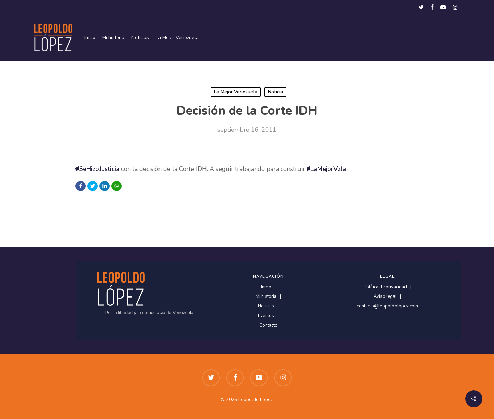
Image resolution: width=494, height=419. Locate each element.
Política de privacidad (385, 287)
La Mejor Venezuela (235, 92)
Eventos (266, 316)
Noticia (275, 92)
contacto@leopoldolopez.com (387, 306)
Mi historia (266, 296)
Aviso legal (385, 296)
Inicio (266, 287)
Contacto (268, 325)
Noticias (266, 306)
